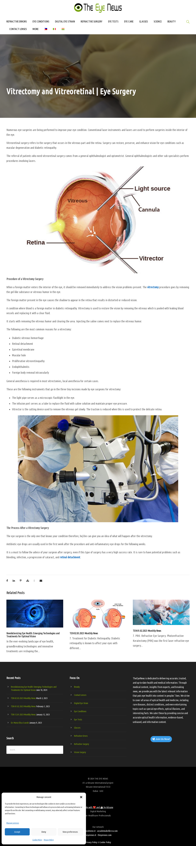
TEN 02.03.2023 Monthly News (84, 633)
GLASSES (143, 21)
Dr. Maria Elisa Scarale (20, 722)
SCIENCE (158, 21)
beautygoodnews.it (87, 830)
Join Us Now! (161, 739)
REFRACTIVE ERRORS (16, 21)
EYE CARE (128, 21)
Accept (17, 831)
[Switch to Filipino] (45, 30)
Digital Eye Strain (81, 703)
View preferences (70, 831)
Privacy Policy (49, 840)
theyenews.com (104, 835)
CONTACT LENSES (18, 28)
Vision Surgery (80, 752)
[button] (81, 797)
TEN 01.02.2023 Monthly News (147, 630)
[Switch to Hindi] (63, 30)
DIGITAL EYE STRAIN (65, 21)
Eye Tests (78, 719)
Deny (43, 831)
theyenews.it (90, 835)
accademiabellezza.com (107, 830)
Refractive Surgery (81, 744)
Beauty (77, 687)
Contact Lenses (80, 695)
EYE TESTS (113, 21)
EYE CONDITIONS (41, 21)
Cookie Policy (37, 840)
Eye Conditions (80, 711)
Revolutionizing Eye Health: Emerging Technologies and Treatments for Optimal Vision (33, 635)
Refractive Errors (81, 736)
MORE (35, 28)
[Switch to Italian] (54, 30)
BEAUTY (171, 21)
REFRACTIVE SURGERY (91, 21)
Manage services (12, 823)
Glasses (77, 727)
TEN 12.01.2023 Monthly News (23, 714)
